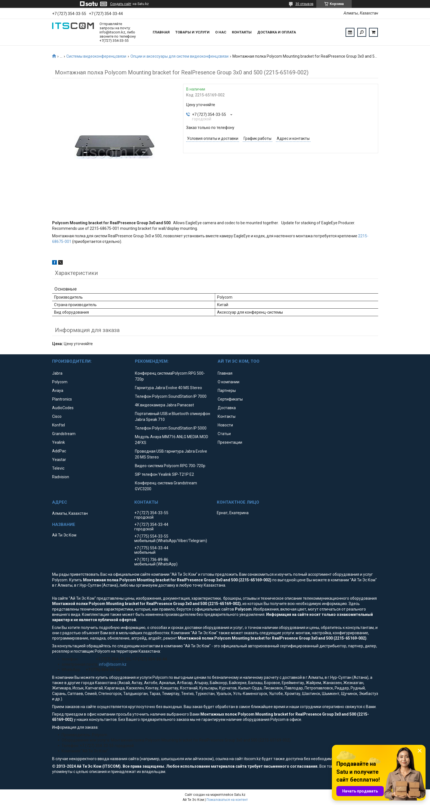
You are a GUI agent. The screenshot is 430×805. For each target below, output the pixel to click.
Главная (161, 32)
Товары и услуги (192, 32)
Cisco (57, 416)
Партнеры (227, 390)
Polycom (59, 382)
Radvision (60, 477)
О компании (228, 382)
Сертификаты (230, 399)
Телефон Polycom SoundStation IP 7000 (171, 396)
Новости (225, 425)
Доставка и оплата (276, 32)
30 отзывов (304, 4)
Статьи (224, 433)
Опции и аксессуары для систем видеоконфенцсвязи (179, 56)
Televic (58, 468)
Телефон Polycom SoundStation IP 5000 (171, 428)
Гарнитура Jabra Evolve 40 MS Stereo (168, 388)
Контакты (242, 32)
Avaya (57, 390)
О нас (220, 32)
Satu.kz (240, 795)
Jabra (57, 373)
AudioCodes (63, 408)
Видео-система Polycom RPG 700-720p (170, 466)
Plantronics (62, 399)
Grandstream (64, 433)
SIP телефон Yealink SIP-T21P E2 (164, 474)
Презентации (230, 442)
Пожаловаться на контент (227, 800)
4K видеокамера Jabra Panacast (164, 405)
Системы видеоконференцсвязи (96, 56)
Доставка (227, 408)
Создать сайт (120, 4)
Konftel (58, 425)
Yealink (58, 442)
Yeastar (59, 459)
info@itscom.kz (113, 664)
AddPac (59, 451)
